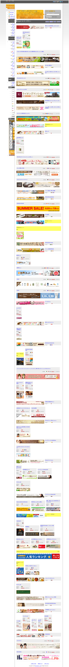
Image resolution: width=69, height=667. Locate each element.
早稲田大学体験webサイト (49, 401)
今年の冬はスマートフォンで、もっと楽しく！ (25, 156)
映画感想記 (27, 526)
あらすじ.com (18, 584)
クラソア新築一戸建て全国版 (50, 190)
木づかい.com (18, 481)
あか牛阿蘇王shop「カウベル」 (36, 539)
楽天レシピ (47, 131)
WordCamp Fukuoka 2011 (49, 342)
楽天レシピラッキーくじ (49, 322)
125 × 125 (14, 95)
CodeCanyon (18, 520)
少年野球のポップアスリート (51, 539)
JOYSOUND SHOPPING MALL (50, 603)
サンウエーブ (19, 640)
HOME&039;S (47, 634)
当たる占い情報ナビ (48, 65)
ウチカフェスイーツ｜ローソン (22, 179)
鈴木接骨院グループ (26, 469)
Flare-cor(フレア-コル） (49, 460)
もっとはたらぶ (48, 301)
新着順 (51, 21)
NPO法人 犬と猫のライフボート (31, 565)
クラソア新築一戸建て (20, 168)
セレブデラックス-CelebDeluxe (50, 440)
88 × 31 (13, 97)
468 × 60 (14, 91)
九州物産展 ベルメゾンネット (50, 609)
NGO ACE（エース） (20, 539)
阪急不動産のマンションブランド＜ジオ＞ (52, 100)
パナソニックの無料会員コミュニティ (23, 113)
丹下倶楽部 (47, 214)
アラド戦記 (18, 620)
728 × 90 (14, 89)
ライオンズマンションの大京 (22, 89)
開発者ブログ (40, 663)
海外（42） (14, 85)
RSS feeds (12, 12)
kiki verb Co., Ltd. (38, 665)
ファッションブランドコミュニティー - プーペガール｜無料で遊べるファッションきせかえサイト (34, 368)
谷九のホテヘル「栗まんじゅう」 (51, 420)
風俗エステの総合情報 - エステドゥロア (52, 25)
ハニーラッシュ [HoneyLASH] (43, 469)
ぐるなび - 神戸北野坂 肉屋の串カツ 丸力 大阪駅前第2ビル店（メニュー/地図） (30, 51)
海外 (13, 114)
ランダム (58, 21)
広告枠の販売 (12, 18)
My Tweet (11, 14)
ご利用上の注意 (12, 16)
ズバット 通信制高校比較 (49, 248)
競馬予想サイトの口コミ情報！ (36, 501)
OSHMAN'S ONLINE (20, 203)
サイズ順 (47, 21)
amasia (18, 290)
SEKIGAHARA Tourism (49, 242)
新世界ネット (18, 255)
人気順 (55, 21)
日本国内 (14, 112)
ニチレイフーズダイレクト (49, 578)
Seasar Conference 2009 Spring (21, 501)
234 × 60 (14, 93)
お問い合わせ (46, 663)
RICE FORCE (19, 651)
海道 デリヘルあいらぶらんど (18, 467)
